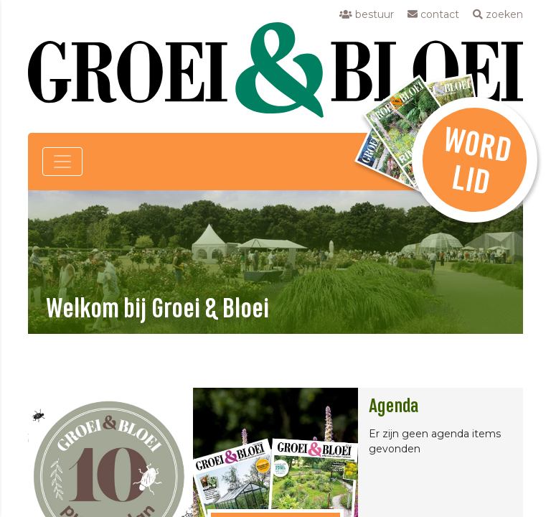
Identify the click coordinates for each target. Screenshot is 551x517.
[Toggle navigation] (62, 161)
